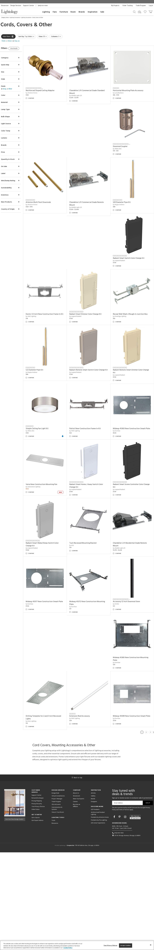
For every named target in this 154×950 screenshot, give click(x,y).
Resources (55, 921)
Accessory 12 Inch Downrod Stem (127, 701)
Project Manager (57, 896)
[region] (77, 945)
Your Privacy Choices (38, 904)
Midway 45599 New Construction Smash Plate (130, 815)
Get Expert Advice (37, 918)
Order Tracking (127, 5)
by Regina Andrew (120, 201)
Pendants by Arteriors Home (100, 915)
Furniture (64, 12)
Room (73, 12)
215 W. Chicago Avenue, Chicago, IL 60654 (126, 933)
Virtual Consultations (58, 893)
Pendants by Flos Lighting (99, 917)
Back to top (77, 875)
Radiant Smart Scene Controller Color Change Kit (48, 590)
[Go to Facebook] (114, 915)
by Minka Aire (118, 147)
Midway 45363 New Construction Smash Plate (88, 478)
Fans (55, 12)
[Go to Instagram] (125, 915)
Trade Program (141, 5)
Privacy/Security (37, 901)
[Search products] (134, 12)
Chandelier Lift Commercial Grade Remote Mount (89, 200)
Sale (102, 12)
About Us (76, 890)
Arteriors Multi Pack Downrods (42, 199)
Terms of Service (124, 907)
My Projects (115, 5)
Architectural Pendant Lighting (98, 911)
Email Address (118, 900)
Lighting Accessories (15, 17)
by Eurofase (75, 481)
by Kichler (117, 703)
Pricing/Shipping (37, 898)
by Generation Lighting (121, 479)
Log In (151, 5)
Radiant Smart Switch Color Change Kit (130, 254)
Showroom (5, 5)
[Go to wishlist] (145, 12)
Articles (93, 890)
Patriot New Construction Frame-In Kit (130, 421)
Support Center (28, 5)
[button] (11, 41)
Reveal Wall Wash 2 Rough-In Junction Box (131, 309)
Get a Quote (36, 915)
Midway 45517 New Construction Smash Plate (46, 703)
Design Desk (55, 890)
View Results (18, 49)
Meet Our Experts (78, 896)
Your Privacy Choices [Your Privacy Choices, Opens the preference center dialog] (110, 945)
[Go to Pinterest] (120, 915)
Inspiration (92, 12)
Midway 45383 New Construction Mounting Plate (132, 757)
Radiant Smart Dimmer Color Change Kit (88, 309)
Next (153, 830)
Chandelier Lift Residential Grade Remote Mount (131, 645)
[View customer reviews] (135, 914)
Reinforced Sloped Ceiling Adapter (44, 89)
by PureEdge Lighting (121, 311)
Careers (75, 899)
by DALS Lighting (35, 819)
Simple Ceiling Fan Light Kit (83, 421)
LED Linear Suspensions (98, 920)
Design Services (15, 5)
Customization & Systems (57, 906)
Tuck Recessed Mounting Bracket (128, 588)
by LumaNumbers (119, 92)
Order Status (35, 907)
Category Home (5, 17)
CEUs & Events (56, 902)
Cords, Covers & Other (37, 17)
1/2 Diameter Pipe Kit (80, 363)
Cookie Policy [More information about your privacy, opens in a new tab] (67, 948)
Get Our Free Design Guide (14, 916)
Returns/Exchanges (38, 895)
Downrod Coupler (121, 144)
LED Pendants (95, 907)
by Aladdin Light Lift (78, 94)
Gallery (93, 893)
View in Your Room (58, 910)
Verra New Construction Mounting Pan (130, 476)
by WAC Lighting (35, 314)
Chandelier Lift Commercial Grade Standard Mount (89, 91)
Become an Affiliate (76, 903)
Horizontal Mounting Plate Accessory (129, 89)
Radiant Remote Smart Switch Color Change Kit (132, 365)
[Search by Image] (139, 12)
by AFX (116, 591)
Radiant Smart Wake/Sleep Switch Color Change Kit (88, 590)
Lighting (46, 12)
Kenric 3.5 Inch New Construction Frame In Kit (47, 310)
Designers (94, 899)
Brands (82, 12)
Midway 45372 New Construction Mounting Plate (90, 703)
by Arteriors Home (36, 92)
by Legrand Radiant (120, 256)
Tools (53, 918)
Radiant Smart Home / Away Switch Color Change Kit (131, 532)
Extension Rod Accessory (82, 813)
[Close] (150, 945)
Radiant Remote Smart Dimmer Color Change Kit (48, 423)
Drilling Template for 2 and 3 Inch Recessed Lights (47, 815)
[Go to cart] (150, 11)
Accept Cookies (125, 945)
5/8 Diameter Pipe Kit (123, 199)
